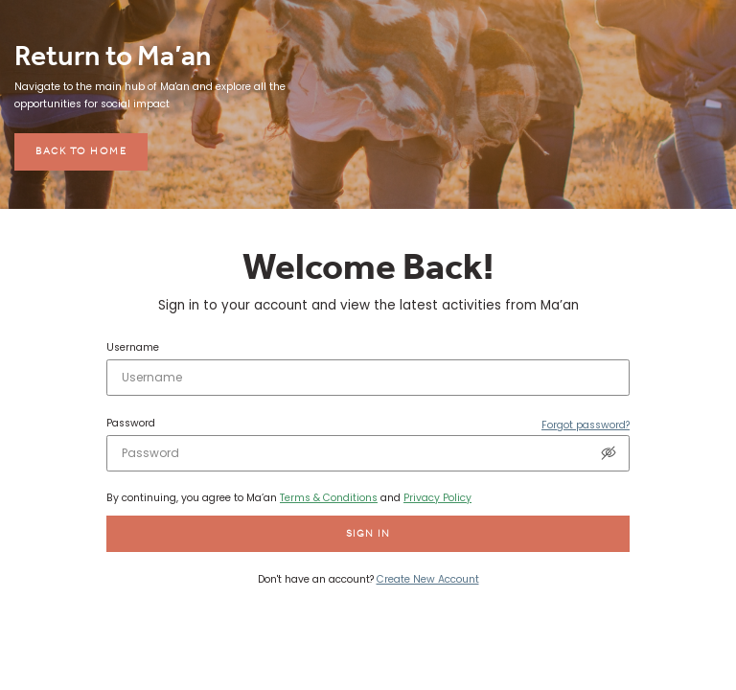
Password (130, 423)
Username (132, 348)
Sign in (368, 533)
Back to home (80, 151)
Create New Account (428, 579)
